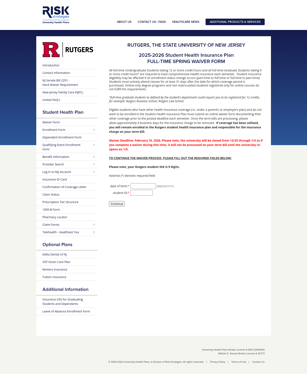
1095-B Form (51, 210)
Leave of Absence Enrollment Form (66, 311)
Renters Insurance (55, 269)
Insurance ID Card (55, 179)
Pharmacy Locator (55, 217)
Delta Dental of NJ (55, 254)
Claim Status (51, 194)
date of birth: (119, 186)
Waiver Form (51, 122)
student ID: (121, 193)
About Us (124, 22)
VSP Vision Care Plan (56, 262)
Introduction (51, 65)
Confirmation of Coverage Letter (65, 187)
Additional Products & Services (235, 22)
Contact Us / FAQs (152, 22)
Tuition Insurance (54, 277)
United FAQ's (51, 100)
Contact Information (56, 73)
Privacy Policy (217, 361)
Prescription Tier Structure (61, 202)
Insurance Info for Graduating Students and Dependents (63, 301)
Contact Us (258, 361)
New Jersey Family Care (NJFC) (63, 92)
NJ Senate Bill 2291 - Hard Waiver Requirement (60, 82)
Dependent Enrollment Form (62, 137)
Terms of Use (238, 361)
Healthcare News (185, 22)
